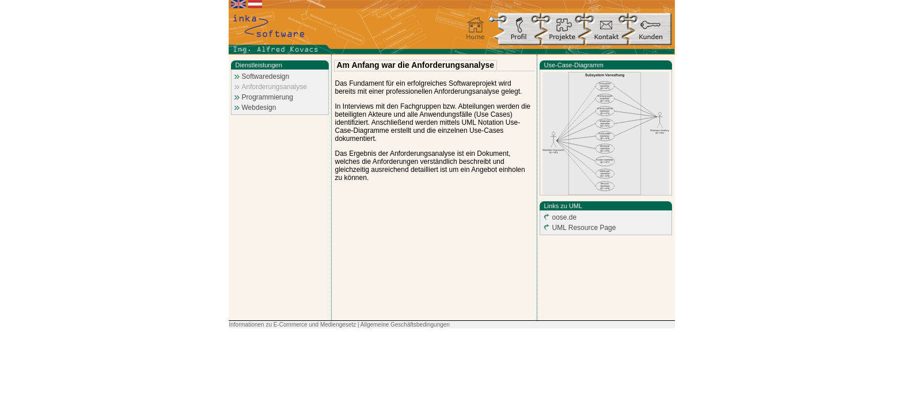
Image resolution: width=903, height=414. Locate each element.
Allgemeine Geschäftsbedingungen (405, 324)
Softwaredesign (266, 76)
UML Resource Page (584, 228)
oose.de (564, 217)
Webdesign (259, 107)
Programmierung (267, 97)
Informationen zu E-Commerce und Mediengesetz (292, 324)
